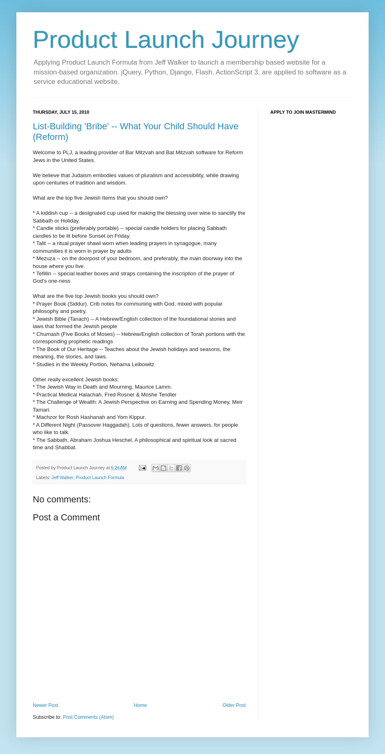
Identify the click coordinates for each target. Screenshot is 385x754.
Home (140, 705)
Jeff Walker (62, 477)
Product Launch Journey (166, 39)
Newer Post (45, 705)
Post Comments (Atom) (88, 717)
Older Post (234, 705)
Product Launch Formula (100, 477)
